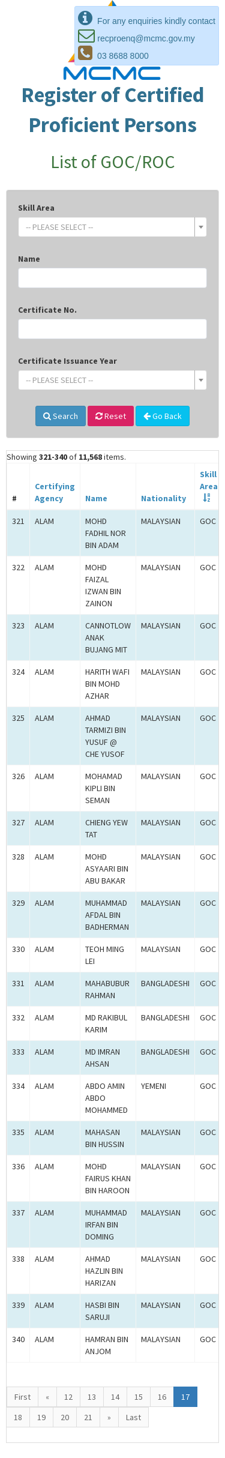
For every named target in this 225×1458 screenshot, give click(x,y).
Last (133, 1417)
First (22, 1396)
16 (162, 1396)
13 (92, 1396)
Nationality (163, 498)
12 (68, 1396)
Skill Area (36, 207)
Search (60, 416)
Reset (110, 416)
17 (185, 1396)
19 (41, 1417)
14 (115, 1396)
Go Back (162, 416)
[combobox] (112, 227)
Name (29, 258)
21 (88, 1417)
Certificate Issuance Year (67, 360)
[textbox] (109, 227)
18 (18, 1417)
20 (65, 1417)
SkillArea (209, 480)
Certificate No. (47, 309)
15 (138, 1396)
